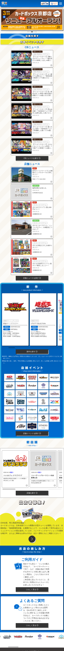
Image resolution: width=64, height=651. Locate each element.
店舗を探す (32, 493)
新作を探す (32, 352)
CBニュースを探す (32, 158)
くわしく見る (32, 589)
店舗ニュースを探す (32, 278)
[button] (28, 31)
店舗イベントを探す (32, 433)
